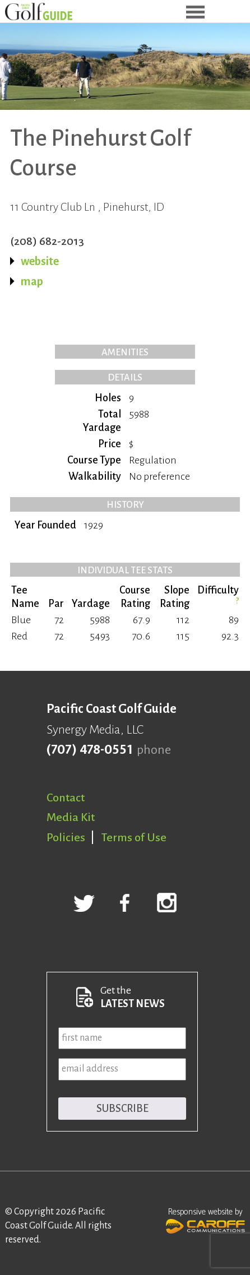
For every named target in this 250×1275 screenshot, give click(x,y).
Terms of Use (133, 837)
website (40, 261)
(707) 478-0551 (89, 750)
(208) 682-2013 (47, 241)
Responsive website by (205, 1219)
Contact (66, 797)
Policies (66, 837)
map (32, 281)
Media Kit (71, 817)
